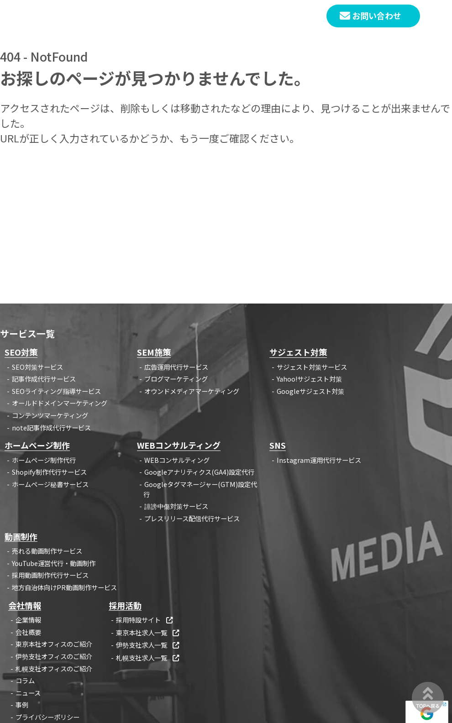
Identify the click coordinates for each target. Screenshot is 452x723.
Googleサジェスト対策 (310, 391)
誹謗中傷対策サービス (176, 506)
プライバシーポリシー (47, 717)
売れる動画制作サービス (47, 550)
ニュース (28, 692)
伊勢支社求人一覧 (148, 645)
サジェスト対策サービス (312, 367)
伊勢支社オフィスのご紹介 (54, 656)
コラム (25, 680)
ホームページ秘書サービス (50, 484)
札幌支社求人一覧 (148, 657)
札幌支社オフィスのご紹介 (54, 668)
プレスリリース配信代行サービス (192, 518)
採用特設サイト (145, 619)
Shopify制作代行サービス (49, 472)
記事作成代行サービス (44, 378)
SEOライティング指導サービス (56, 391)
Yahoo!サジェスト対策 (309, 378)
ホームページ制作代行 (44, 460)
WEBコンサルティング (177, 460)
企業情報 (28, 619)
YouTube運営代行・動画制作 (53, 563)
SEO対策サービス (37, 367)
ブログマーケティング (176, 378)
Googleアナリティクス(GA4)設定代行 (199, 472)
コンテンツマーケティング (50, 415)
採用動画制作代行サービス (50, 575)
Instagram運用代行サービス (319, 460)
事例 (22, 704)
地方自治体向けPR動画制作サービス (64, 587)
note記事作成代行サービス (51, 427)
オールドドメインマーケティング (59, 403)
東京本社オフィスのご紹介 (54, 644)
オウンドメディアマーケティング (191, 391)
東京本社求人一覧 (148, 632)
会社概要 (28, 632)
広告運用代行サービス (176, 367)
